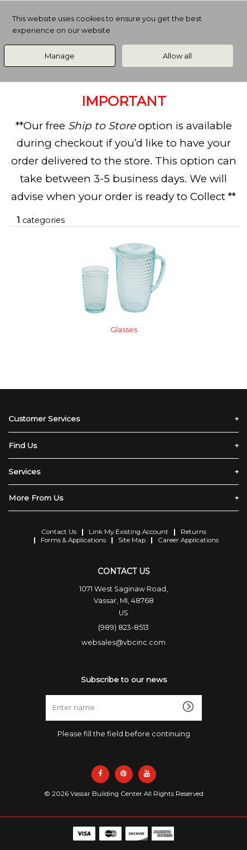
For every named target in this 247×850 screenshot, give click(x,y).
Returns (193, 532)
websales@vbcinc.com (123, 642)
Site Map (132, 540)
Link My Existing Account (128, 532)
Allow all (177, 55)
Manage (60, 55)
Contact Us (58, 532)
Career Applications (188, 540)
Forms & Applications (73, 540)
